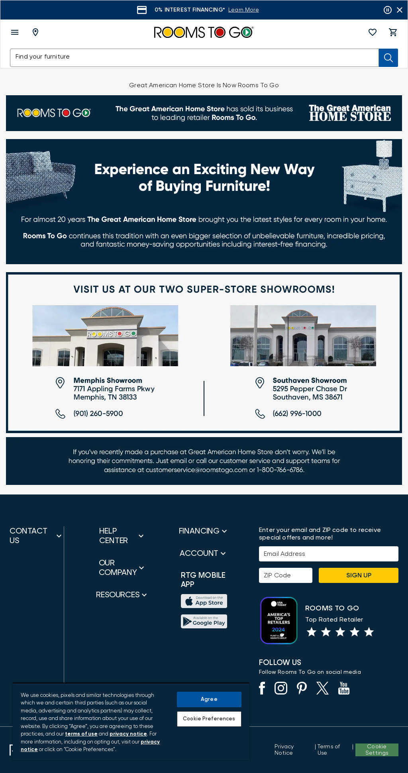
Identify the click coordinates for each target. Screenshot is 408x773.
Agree (209, 699)
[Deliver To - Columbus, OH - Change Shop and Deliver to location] (37, 32)
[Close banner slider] (399, 10)
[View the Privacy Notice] (294, 750)
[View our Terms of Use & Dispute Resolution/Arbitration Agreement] (334, 750)
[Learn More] (243, 10)
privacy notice (128, 734)
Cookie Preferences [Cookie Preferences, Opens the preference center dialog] (209, 719)
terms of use (81, 734)
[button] (372, 32)
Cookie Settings (376, 750)
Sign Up (358, 575)
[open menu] (14, 32)
